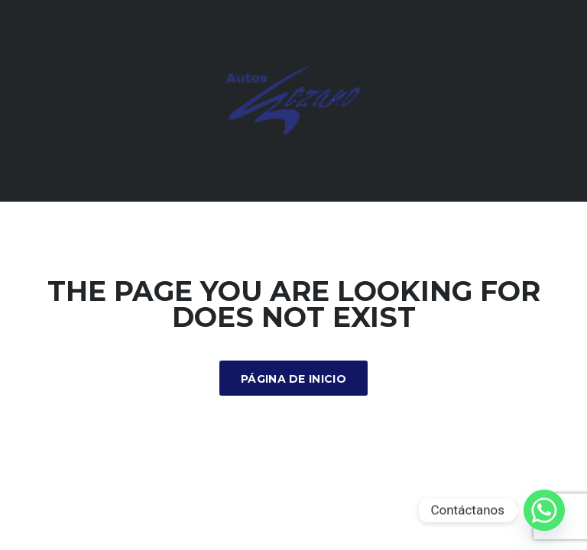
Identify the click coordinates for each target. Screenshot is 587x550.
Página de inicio (293, 379)
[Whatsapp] (544, 510)
